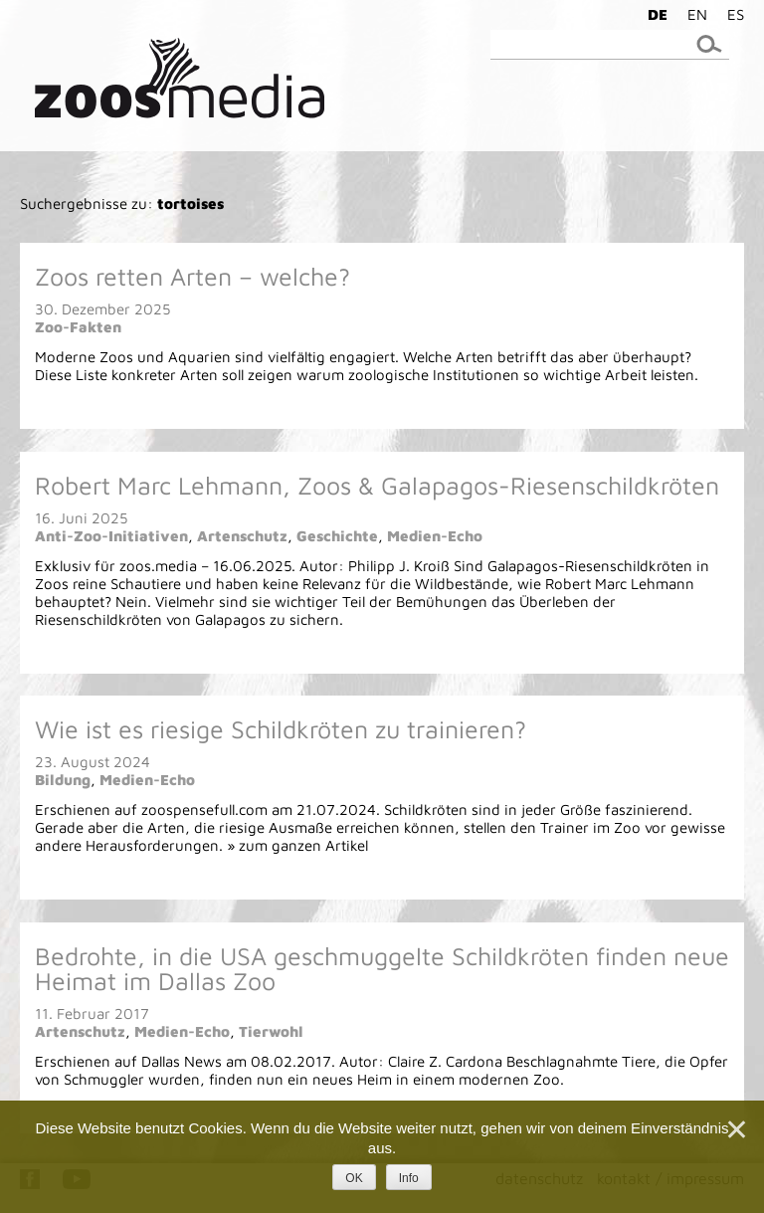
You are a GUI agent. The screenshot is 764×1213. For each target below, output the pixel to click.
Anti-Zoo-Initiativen (111, 535)
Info (409, 1178)
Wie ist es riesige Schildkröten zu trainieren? (280, 728)
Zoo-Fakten (78, 326)
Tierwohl (271, 1031)
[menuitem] (653, 14)
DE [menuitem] (658, 14)
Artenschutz (242, 535)
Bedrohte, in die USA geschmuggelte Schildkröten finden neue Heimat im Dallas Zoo (382, 968)
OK (353, 1178)
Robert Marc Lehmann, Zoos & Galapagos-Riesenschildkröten (377, 485)
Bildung (63, 779)
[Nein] (735, 1129)
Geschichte (337, 535)
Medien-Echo (434, 535)
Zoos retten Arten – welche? (192, 276)
